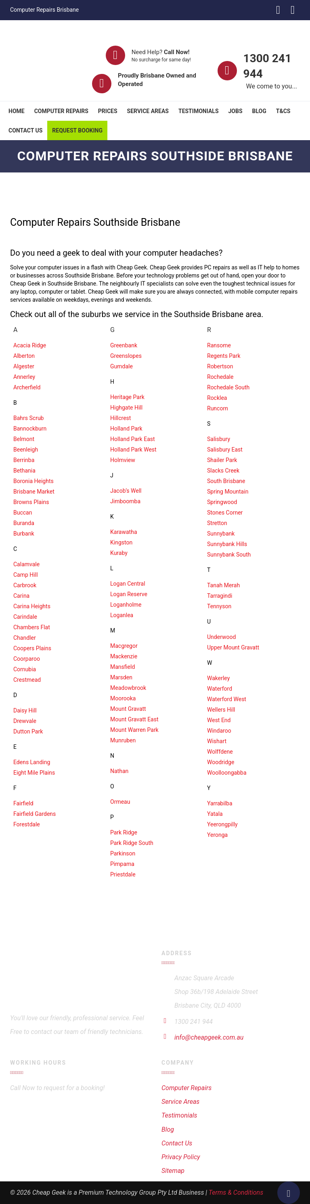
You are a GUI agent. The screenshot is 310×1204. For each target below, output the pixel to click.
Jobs (235, 111)
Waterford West (226, 699)
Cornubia (24, 669)
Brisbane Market (33, 491)
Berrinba (23, 460)
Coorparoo (26, 659)
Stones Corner (225, 512)
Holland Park (126, 428)
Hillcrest (120, 418)
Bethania (24, 470)
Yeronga (217, 835)
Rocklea (217, 398)
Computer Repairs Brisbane (44, 9)
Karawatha (123, 532)
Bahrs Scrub (28, 418)
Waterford (219, 688)
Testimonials (198, 111)
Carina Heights (31, 606)
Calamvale (26, 564)
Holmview (122, 460)
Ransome (219, 345)
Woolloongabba (227, 772)
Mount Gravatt (128, 709)
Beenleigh (25, 449)
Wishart (216, 741)
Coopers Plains (32, 648)
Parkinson (122, 853)
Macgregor (124, 646)
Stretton (217, 523)
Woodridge (220, 762)
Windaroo (219, 730)
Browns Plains (31, 502)
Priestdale (123, 874)
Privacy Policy (180, 1157)
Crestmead (27, 680)
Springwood (222, 502)
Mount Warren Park (134, 730)
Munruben (123, 740)
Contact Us (25, 130)
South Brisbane (226, 481)
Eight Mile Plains (34, 772)
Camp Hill (25, 575)
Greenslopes (126, 356)
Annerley (24, 377)
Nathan (119, 771)
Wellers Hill (221, 709)
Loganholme (126, 604)
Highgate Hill (126, 407)
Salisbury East (225, 449)
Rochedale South (228, 387)
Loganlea (121, 615)
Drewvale (24, 721)
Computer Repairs (61, 111)
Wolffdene (220, 751)
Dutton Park (28, 731)
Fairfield (23, 803)
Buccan (22, 512)
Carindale (25, 617)
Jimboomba (125, 501)
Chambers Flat (31, 627)
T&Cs (283, 111)
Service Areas (148, 111)
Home (16, 111)
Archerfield (26, 387)
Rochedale (220, 377)
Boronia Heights (33, 481)
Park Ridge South (131, 843)
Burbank (23, 533)
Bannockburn (29, 428)
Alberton (24, 356)
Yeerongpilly (222, 824)
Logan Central (127, 583)
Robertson (220, 366)
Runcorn (217, 408)
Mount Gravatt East (134, 719)
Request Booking (77, 130)
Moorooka (123, 698)
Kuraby (119, 553)
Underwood (221, 637)
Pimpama (122, 864)
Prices (107, 111)
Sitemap (172, 1171)
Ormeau (120, 801)
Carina (21, 596)
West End (219, 720)
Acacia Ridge (29, 345)
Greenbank (123, 345)
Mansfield (122, 667)
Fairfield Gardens (34, 814)
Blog (259, 111)
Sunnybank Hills (227, 544)
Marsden (121, 677)
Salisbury (218, 439)
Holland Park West (133, 449)
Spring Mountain (227, 491)
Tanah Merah (223, 585)
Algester (23, 366)
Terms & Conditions (236, 1192)
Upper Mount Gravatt (233, 647)
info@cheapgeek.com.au (208, 1037)
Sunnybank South (229, 554)
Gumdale (121, 366)
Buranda (23, 523)
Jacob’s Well (126, 490)
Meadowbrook (128, 688)
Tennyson (219, 606)
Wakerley (218, 678)
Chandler (24, 638)
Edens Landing (31, 762)
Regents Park (224, 356)
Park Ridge (123, 832)
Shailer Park (222, 460)
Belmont (23, 439)
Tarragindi (219, 596)
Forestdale (26, 824)
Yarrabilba (219, 803)
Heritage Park (127, 397)
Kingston (121, 542)
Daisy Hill (25, 710)
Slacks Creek (223, 470)
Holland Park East (132, 439)
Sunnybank (221, 533)
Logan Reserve (128, 594)
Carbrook (24, 585)
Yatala (215, 814)
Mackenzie (123, 656)
